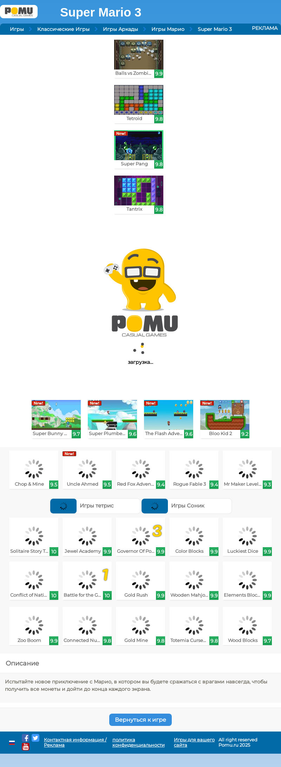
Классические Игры (63, 29)
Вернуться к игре (140, 719)
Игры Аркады (120, 29)
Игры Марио (167, 29)
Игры (17, 29)
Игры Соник (173, 505)
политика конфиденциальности (138, 742)
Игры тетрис (81, 505)
